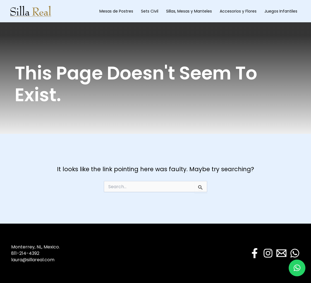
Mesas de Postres (116, 11)
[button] (297, 268)
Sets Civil (149, 11)
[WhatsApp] (295, 253)
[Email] (281, 253)
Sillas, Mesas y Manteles (189, 11)
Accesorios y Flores (238, 11)
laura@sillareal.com (32, 260)
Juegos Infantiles (280, 11)
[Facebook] (255, 253)
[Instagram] (268, 253)
